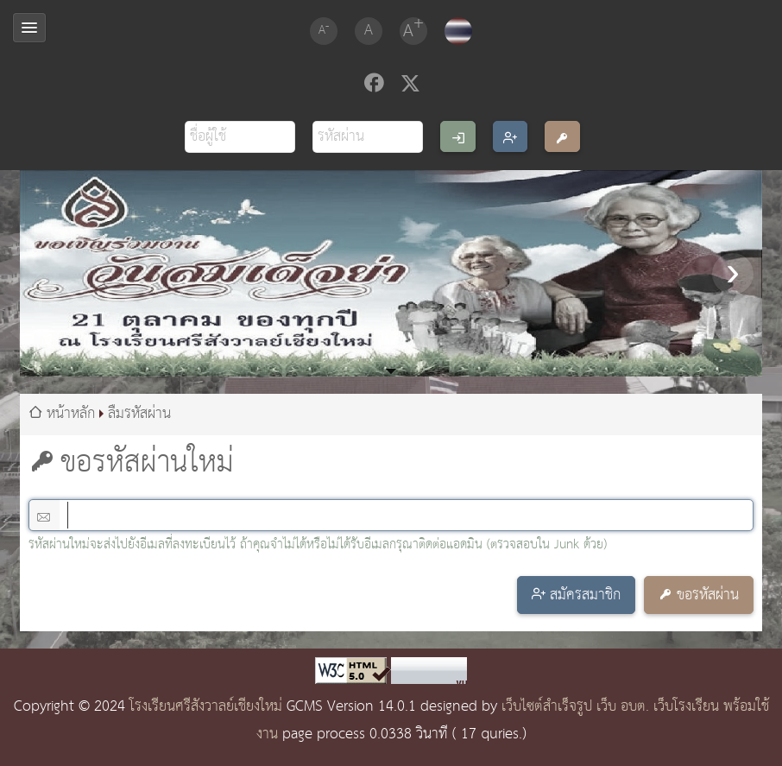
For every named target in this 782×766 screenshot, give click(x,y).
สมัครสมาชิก (585, 595)
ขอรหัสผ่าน (708, 595)
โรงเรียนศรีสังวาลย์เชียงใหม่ (205, 706)
